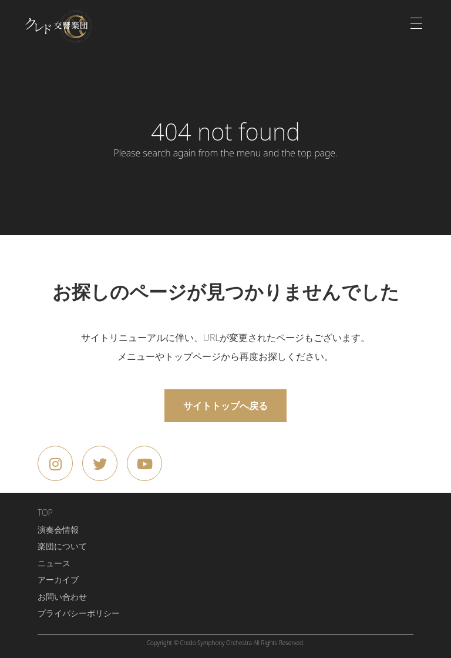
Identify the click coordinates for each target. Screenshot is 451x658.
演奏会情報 (58, 529)
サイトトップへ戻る (225, 405)
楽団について (62, 546)
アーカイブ (58, 579)
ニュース (54, 563)
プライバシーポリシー (79, 613)
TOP (45, 512)
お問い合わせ (62, 596)
